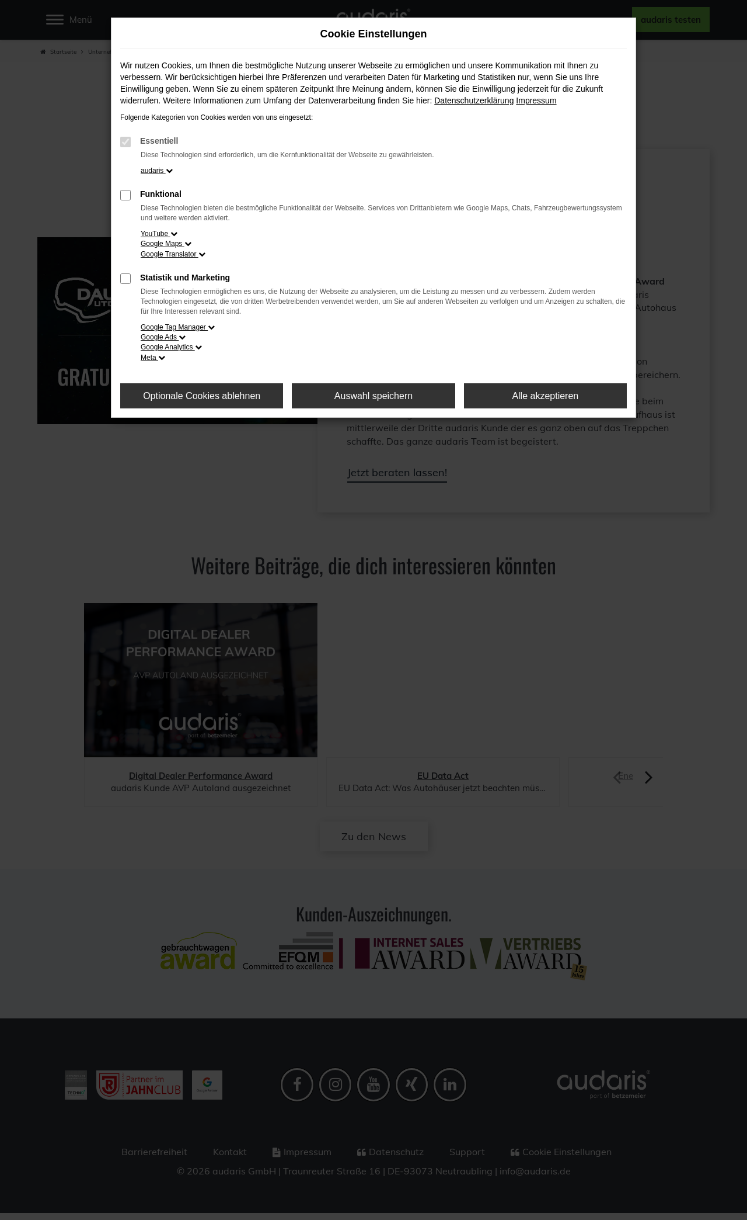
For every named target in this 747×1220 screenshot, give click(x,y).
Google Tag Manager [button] (178, 327)
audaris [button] (157, 171)
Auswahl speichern (373, 396)
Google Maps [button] (166, 244)
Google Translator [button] (173, 254)
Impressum (536, 100)
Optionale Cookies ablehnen (201, 396)
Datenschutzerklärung (474, 100)
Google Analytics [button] (171, 347)
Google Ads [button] (163, 337)
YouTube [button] (159, 234)
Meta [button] (153, 357)
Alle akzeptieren (545, 396)
